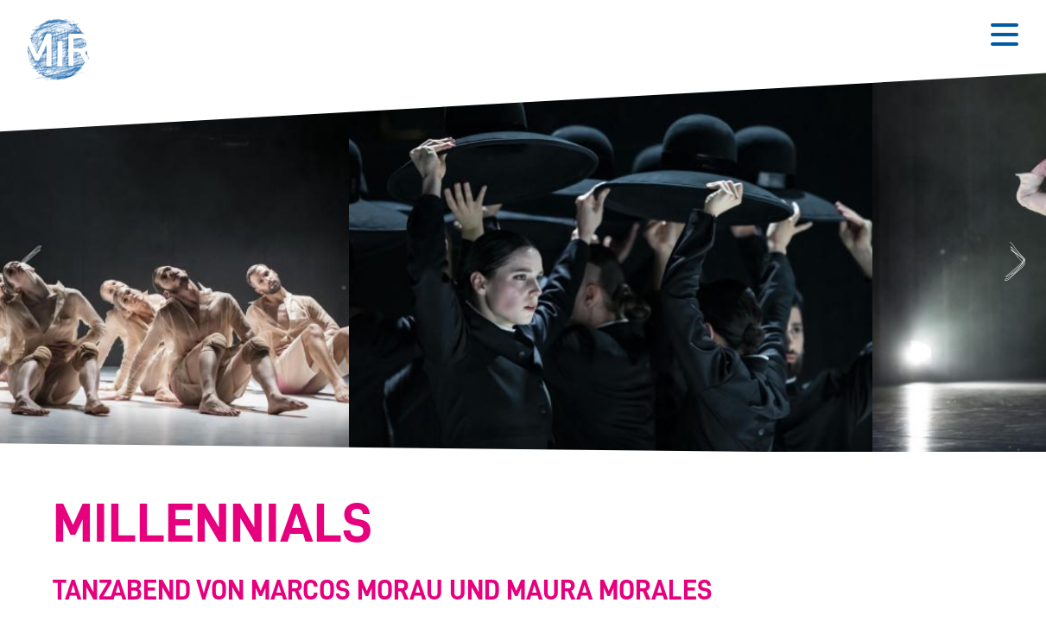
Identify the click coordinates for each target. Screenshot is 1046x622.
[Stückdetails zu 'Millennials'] (513, 552)
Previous (28, 262)
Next (1017, 262)
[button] (64, 52)
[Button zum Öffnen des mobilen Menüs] (1004, 34)
